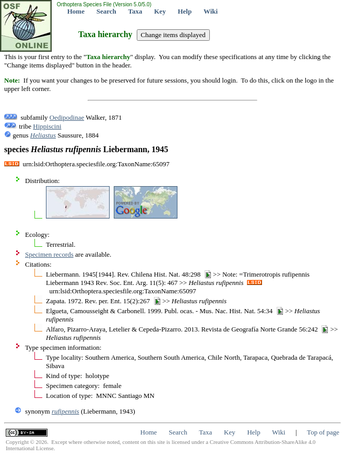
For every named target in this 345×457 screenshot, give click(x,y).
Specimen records (49, 254)
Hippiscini (47, 126)
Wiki (211, 11)
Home (76, 11)
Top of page (323, 432)
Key (159, 11)
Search (106, 11)
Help (184, 11)
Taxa (135, 11)
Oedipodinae (67, 117)
